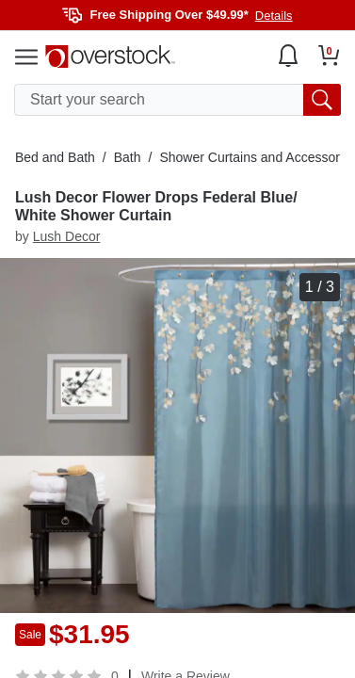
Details (274, 15)
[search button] (322, 100)
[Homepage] (110, 56)
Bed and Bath (55, 157)
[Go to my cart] (329, 55)
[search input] (177, 100)
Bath (127, 157)
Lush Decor (67, 236)
